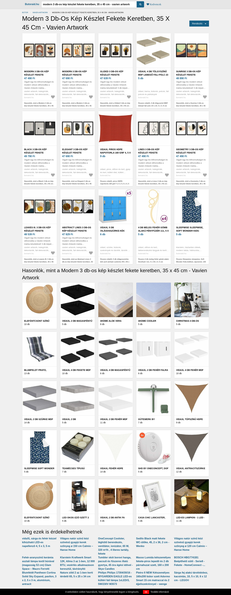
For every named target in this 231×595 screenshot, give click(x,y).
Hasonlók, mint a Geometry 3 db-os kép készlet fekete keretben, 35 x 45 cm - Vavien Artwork (191, 183)
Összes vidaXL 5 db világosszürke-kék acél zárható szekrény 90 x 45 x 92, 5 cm (114, 261)
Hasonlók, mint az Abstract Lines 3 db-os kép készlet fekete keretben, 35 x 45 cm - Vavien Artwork (77, 261)
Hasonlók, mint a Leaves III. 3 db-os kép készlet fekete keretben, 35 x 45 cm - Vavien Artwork (39, 261)
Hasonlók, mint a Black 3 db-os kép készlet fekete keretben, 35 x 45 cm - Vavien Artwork (39, 183)
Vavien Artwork (40, 12)
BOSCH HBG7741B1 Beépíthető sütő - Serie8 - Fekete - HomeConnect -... (189, 561)
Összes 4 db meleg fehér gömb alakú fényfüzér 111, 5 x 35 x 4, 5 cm (153, 260)
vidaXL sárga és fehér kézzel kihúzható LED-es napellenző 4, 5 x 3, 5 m (39, 542)
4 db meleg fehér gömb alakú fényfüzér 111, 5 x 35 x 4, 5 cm (153, 230)
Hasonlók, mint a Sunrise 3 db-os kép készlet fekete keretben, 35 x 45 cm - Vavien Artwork (191, 105)
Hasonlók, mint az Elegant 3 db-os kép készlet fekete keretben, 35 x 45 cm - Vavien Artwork (77, 183)
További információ (159, 592)
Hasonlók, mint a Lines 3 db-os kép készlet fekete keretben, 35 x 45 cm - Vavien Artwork (153, 183)
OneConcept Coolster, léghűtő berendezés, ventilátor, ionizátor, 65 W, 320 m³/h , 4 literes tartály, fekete (113, 546)
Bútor (25, 12)
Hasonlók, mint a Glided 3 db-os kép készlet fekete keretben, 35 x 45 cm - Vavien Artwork (115, 105)
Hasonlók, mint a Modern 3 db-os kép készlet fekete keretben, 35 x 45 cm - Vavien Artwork (39, 105)
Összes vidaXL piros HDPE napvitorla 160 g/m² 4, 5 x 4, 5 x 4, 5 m (114, 183)
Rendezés (197, 23)
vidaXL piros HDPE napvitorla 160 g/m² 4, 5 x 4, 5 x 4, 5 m (115, 152)
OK (146, 592)
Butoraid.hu (32, 4)
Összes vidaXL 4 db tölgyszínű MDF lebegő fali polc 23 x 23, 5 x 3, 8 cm (153, 104)
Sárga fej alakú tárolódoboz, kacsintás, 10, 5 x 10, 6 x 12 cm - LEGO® (191, 576)
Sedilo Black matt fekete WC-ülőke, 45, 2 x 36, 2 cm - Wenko (152, 542)
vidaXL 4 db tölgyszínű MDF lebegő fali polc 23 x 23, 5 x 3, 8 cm (153, 74)
